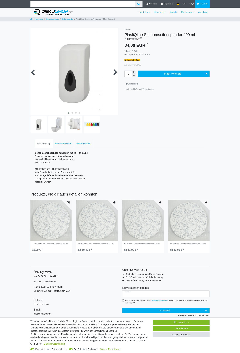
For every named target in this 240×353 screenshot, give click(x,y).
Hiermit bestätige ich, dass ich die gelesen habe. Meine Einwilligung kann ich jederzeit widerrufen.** (166, 301)
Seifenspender (67, 19)
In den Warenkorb (185, 74)
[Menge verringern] (133, 75)
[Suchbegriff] (82, 4)
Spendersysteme (52, 19)
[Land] (178, 4)
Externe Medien (59, 349)
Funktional (93, 349)
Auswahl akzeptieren (181, 334)
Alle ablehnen (181, 328)
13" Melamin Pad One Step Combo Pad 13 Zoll (188, 244)
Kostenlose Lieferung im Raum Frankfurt (145, 274)
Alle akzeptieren (181, 322)
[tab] (44, 143)
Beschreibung (44, 143)
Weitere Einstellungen (110, 349)
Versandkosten (148, 89)
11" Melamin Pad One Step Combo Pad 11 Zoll (96, 244)
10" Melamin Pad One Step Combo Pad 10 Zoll (50, 244)
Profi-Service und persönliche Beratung (144, 277)
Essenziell (40, 349)
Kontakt (173, 12)
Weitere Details (83, 143)
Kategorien (186, 12)
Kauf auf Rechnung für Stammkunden (143, 280)
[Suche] (138, 4)
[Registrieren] (167, 4)
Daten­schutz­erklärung (54, 344)
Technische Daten (63, 143)
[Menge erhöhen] (133, 72)
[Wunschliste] (191, 4)
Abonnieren (183, 310)
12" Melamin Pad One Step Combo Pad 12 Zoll (142, 244)
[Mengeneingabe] (128, 74)
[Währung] (184, 4)
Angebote (202, 12)
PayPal (77, 349)
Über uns (158, 12)
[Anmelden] (151, 4)
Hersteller (143, 12)
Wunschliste (132, 84)
